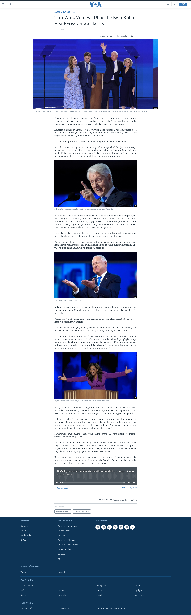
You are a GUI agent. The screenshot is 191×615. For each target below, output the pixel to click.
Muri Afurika (26, 535)
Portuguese (101, 586)
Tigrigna (138, 590)
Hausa (61, 590)
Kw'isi (23, 540)
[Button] (103, 36)
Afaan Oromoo (26, 586)
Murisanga (62, 535)
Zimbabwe (139, 595)
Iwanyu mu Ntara (65, 531)
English (23, 595)
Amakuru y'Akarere (66, 540)
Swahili (137, 586)
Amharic (24, 590)
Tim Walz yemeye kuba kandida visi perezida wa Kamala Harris (87, 471)
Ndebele (62, 595)
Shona (99, 590)
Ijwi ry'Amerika (66, 475)
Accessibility (63, 608)
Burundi (24, 526)
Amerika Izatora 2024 (64, 12)
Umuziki (61, 554)
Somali (99, 595)
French (61, 586)
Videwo (23, 572)
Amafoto (62, 572)
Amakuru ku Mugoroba (68, 545)
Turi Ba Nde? (26, 608)
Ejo (59, 559)
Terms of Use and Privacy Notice (110, 608)
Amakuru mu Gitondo (67, 526)
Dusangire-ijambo (66, 549)
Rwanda (23, 531)
